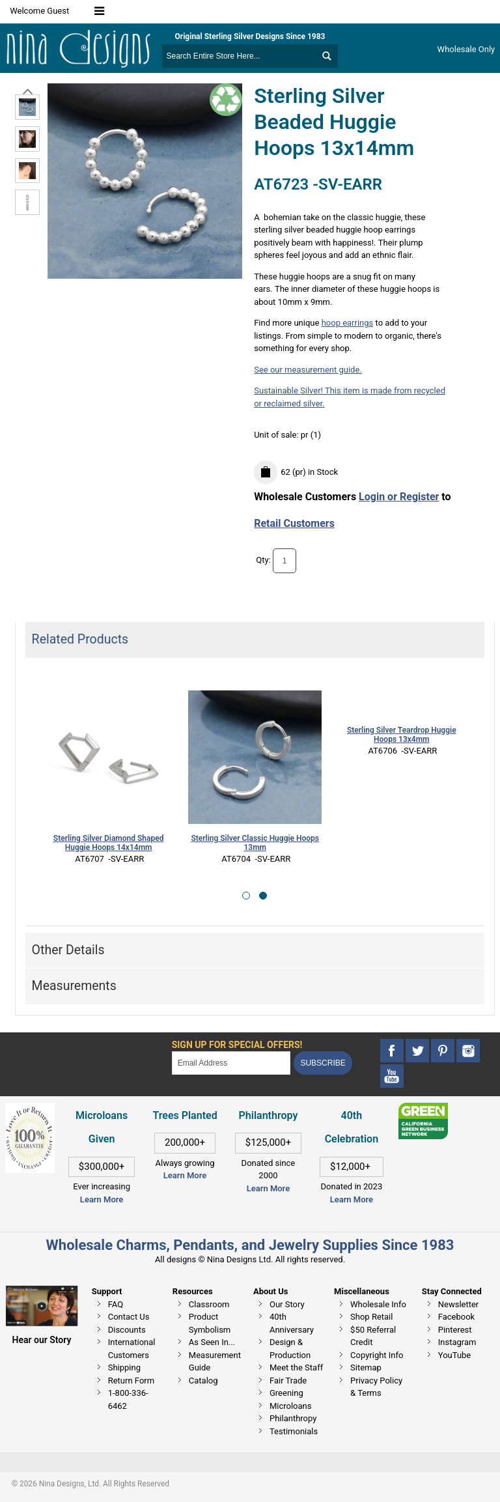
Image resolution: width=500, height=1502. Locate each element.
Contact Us (129, 1317)
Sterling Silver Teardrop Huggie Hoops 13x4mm (401, 735)
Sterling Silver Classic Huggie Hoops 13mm (255, 843)
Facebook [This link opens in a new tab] (456, 1317)
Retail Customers (294, 523)
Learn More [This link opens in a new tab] (184, 1175)
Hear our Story (42, 1340)
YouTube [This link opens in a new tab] (454, 1355)
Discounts (127, 1330)
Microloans (291, 1406)
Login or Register (399, 496)
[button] (246, 895)
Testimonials (294, 1431)
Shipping (124, 1367)
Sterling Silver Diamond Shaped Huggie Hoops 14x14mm (108, 843)
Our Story (287, 1304)
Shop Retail (371, 1317)
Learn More (101, 1199)
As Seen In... (212, 1342)
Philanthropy (293, 1418)
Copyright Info (376, 1355)
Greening (286, 1393)
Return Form (131, 1380)
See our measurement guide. (308, 370)
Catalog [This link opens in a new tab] (203, 1380)
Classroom (209, 1304)
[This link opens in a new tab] (423, 1109)
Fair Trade (288, 1380)
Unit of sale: (277, 435)
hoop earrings (348, 323)
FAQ (115, 1304)
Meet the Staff (296, 1367)
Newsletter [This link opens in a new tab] (458, 1304)
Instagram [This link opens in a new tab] (457, 1342)
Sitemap (366, 1367)
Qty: (263, 560)
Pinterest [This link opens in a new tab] (455, 1330)
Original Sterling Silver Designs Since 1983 (250, 36)
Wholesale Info (378, 1304)
